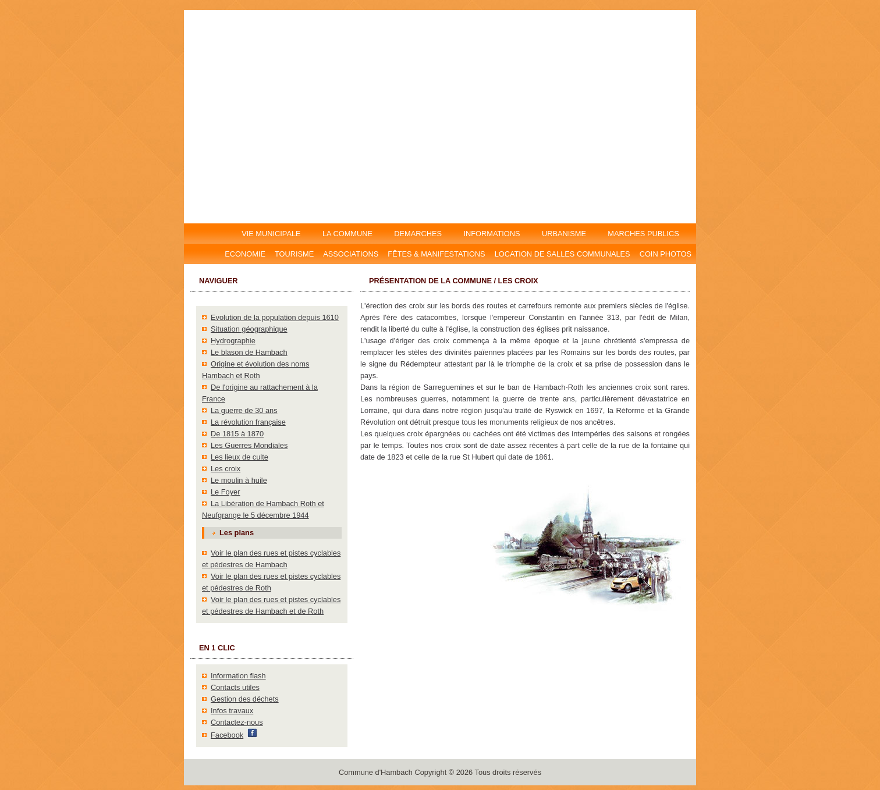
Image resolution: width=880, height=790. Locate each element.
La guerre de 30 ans (244, 410)
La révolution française (248, 422)
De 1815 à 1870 (237, 433)
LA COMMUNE (347, 233)
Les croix (225, 468)
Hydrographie (233, 340)
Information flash (238, 675)
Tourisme (294, 254)
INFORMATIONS (492, 233)
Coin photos (665, 254)
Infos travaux (232, 710)
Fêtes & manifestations (436, 254)
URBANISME (563, 233)
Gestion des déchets (245, 699)
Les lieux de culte (239, 457)
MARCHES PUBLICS (646, 233)
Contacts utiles (235, 687)
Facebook (227, 735)
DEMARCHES (418, 233)
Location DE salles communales (562, 254)
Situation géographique (249, 329)
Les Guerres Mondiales (249, 445)
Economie (245, 254)
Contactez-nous (237, 722)
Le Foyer (225, 491)
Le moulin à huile (239, 480)
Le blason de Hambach (249, 352)
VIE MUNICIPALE (272, 233)
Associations (350, 254)
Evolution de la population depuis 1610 (275, 317)
